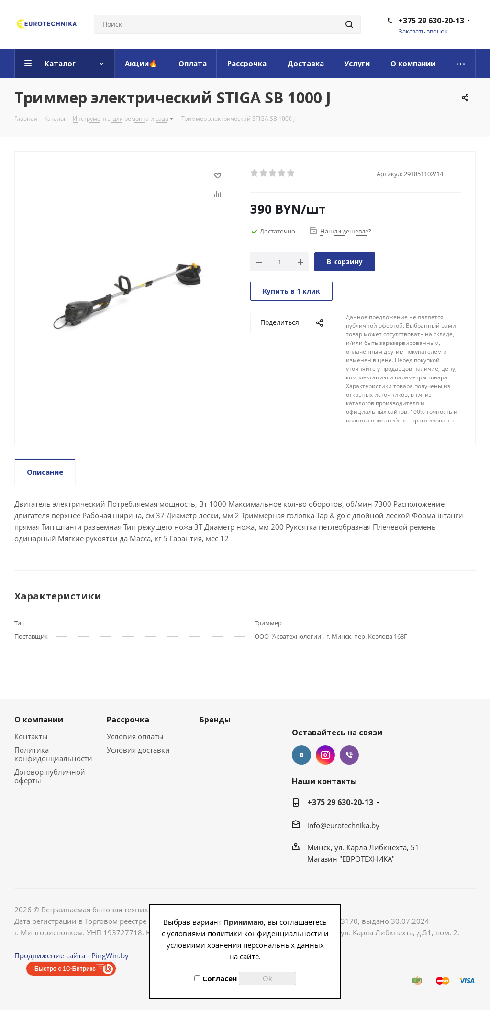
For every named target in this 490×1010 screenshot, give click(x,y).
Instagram (325, 755)
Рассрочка (128, 719)
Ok (267, 978)
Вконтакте (301, 755)
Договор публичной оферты (49, 776)
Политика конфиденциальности (53, 754)
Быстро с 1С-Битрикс (65, 969)
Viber (349, 755)
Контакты (31, 736)
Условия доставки (138, 750)
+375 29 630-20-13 (431, 20)
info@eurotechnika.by (343, 825)
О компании (38, 719)
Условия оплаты (135, 736)
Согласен (215, 978)
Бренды (215, 719)
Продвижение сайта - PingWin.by (71, 955)
